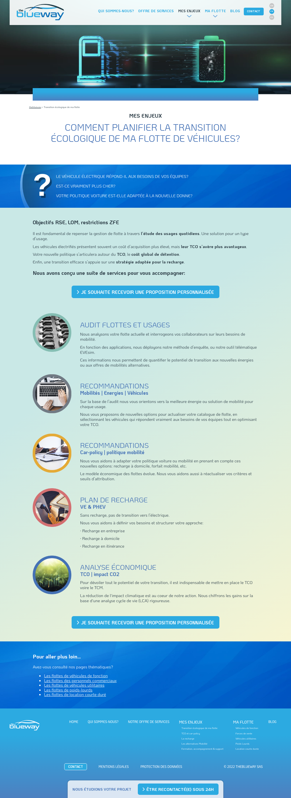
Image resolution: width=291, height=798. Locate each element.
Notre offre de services (148, 722)
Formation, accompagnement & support (202, 748)
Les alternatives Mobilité (194, 743)
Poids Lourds (243, 743)
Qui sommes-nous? (116, 11)
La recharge (187, 738)
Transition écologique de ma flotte (199, 728)
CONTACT (253, 11)
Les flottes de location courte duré (75, 694)
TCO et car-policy (190, 733)
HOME (73, 722)
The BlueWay (40, 12)
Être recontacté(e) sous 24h (178, 789)
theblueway (35, 107)
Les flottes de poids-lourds (68, 690)
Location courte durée (247, 748)
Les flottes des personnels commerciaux (80, 680)
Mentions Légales (114, 767)
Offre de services (156, 11)
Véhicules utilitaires (246, 738)
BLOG (272, 722)
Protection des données (161, 767)
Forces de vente (244, 733)
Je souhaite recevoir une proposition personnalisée (145, 292)
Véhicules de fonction (247, 728)
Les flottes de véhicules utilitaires (74, 685)
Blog (235, 11)
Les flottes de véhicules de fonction (76, 675)
